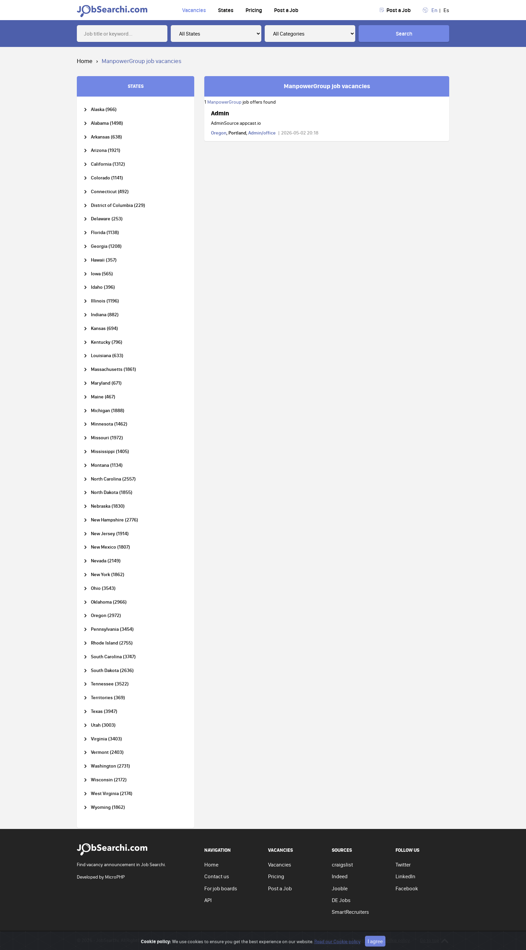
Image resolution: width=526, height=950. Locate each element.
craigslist (342, 864)
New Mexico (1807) (110, 547)
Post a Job (286, 10)
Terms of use (365, 940)
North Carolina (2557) (113, 479)
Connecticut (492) (110, 191)
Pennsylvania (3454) (112, 629)
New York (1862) (107, 574)
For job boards (220, 888)
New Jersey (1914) (110, 534)
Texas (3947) (104, 711)
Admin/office (262, 133)
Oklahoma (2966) (109, 602)
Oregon (218, 133)
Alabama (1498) (107, 123)
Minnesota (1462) (109, 424)
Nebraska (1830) (108, 506)
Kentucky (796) (106, 342)
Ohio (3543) (103, 588)
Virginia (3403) (106, 739)
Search (404, 33)
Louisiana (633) (107, 355)
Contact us (216, 876)
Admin (220, 113)
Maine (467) (103, 397)
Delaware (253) (107, 219)
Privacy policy (333, 940)
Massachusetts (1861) (113, 369)
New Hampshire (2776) (114, 520)
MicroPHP (115, 877)
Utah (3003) (103, 725)
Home (85, 61)
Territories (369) (108, 698)
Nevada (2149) (106, 561)
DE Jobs (341, 900)
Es (446, 10)
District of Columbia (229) (118, 205)
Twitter (403, 864)
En (434, 10)
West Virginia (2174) (112, 793)
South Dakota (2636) (112, 670)
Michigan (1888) (107, 410)
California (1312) (108, 164)
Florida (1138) (105, 232)
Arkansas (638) (106, 137)
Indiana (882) (105, 315)
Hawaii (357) (104, 260)
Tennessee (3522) (110, 684)
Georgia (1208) (106, 246)
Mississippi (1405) (110, 451)
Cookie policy (396, 940)
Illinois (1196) (105, 301)
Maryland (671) (106, 383)
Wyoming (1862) (108, 807)
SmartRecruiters (350, 911)
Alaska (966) (104, 109)
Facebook (407, 888)
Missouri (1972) (107, 438)
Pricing (254, 10)
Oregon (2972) (106, 615)
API (208, 900)
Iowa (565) (102, 274)
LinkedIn (405, 876)
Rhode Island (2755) (112, 643)
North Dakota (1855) (112, 492)
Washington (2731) (110, 766)
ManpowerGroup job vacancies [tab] (327, 86)
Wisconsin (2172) (109, 780)
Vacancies (194, 10)
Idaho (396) (103, 287)
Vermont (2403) (107, 752)
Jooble (340, 888)
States (225, 10)
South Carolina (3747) (113, 657)
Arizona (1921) (105, 150)
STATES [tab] (136, 86)
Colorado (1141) (107, 178)
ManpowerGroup (224, 102)
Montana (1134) (107, 465)
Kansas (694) (104, 328)
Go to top (434, 940)
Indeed (340, 876)
